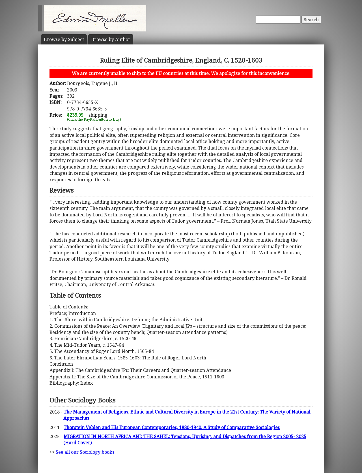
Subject (64, 39)
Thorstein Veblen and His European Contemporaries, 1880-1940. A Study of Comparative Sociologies (172, 427)
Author (110, 39)
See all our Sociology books (85, 452)
